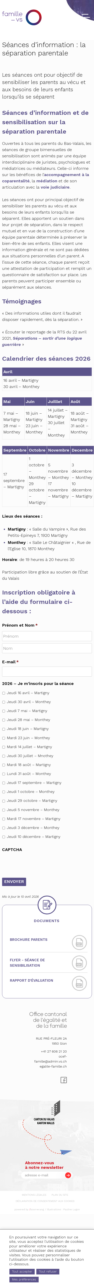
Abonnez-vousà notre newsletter (44, 1165)
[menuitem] (34, 1194)
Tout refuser (55, 1269)
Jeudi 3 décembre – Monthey (33, 828)
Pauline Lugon (71, 1209)
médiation (47, 180)
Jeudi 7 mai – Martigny (27, 711)
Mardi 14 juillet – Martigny (29, 747)
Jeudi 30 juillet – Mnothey (30, 756)
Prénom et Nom (20, 625)
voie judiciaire (55, 187)
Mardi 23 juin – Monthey (28, 738)
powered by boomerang (29, 1209)
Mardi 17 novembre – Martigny (33, 819)
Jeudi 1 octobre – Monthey (31, 792)
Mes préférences (27, 1279)
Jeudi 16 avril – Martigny (28, 693)
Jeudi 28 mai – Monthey (28, 720)
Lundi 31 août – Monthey (29, 774)
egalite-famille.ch (53, 1066)
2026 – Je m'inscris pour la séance (38, 683)
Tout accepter (25, 1269)
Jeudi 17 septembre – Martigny (34, 783)
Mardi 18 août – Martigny (29, 765)
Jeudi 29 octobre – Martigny (32, 801)
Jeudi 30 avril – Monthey (29, 702)
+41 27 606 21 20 (54, 1051)
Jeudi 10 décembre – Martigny (33, 837)
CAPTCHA (12, 849)
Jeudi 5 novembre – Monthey (33, 810)
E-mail (10, 661)
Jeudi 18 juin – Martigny (28, 729)
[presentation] (34, 862)
